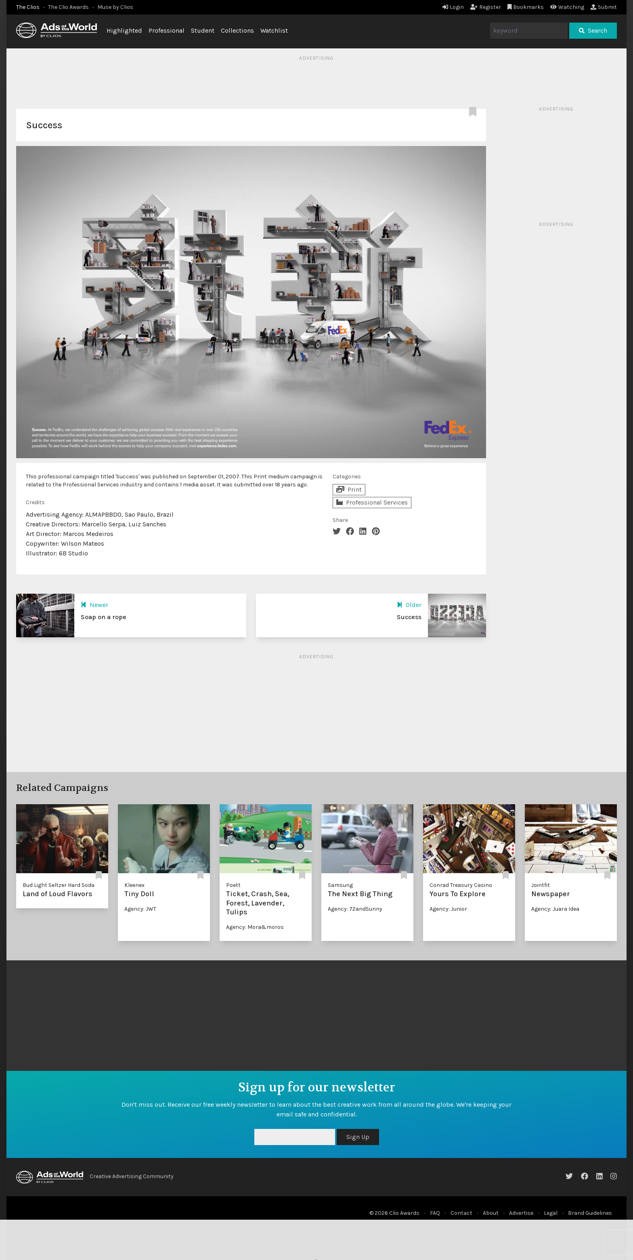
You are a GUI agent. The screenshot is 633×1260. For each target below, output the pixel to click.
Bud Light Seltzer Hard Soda (58, 885)
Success (409, 617)
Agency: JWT (140, 908)
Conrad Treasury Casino (461, 885)
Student (202, 30)
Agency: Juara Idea (555, 908)
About (491, 1213)
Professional (166, 30)
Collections (237, 30)
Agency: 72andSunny (355, 908)
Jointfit (540, 885)
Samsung (340, 885)
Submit (604, 7)
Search (593, 30)
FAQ (435, 1213)
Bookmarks (525, 7)
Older (409, 605)
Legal (551, 1213)
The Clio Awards (68, 7)
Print (349, 489)
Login (453, 7)
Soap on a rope (103, 617)
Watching (567, 7)
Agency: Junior (448, 908)
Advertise (521, 1213)
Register (485, 7)
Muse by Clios (115, 7)
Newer (94, 605)
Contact (461, 1213)
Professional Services (372, 502)
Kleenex (134, 885)
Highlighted (124, 30)
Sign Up (357, 1137)
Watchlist (274, 30)
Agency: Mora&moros (255, 927)
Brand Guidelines (590, 1213)
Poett (233, 885)
